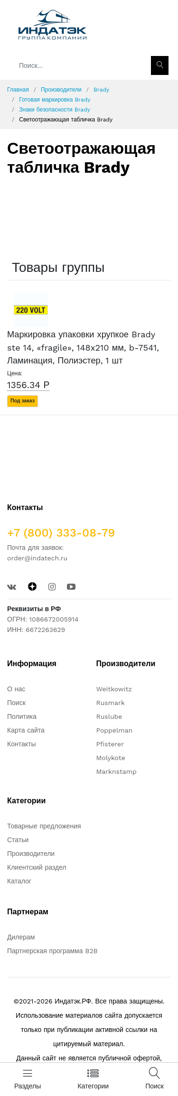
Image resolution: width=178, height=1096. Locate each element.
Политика (22, 716)
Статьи (17, 840)
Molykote (110, 758)
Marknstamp (116, 771)
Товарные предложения (44, 826)
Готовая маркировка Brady (54, 99)
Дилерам (21, 937)
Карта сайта (26, 730)
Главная (18, 89)
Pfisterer (110, 744)
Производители (61, 89)
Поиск (16, 702)
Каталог (19, 881)
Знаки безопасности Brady (54, 109)
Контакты (21, 744)
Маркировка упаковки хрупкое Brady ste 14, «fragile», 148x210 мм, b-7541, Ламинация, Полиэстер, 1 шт (83, 347)
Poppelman (114, 730)
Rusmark (110, 702)
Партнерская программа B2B (52, 951)
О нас (16, 689)
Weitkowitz (114, 689)
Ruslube (109, 716)
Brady (101, 89)
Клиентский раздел (36, 867)
